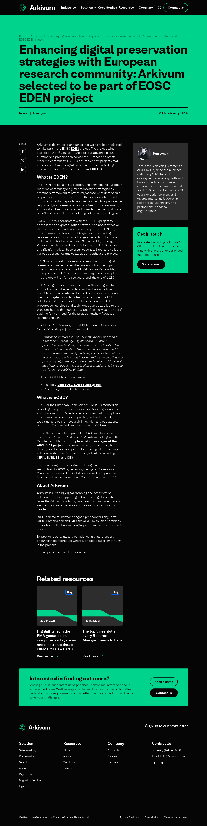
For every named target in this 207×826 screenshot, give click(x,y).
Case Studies (107, 7)
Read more (45, 656)
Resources (126, 7)
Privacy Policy (151, 817)
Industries (68, 7)
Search (23, 762)
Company (146, 7)
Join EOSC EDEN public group (80, 385)
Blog (69, 592)
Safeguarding (27, 750)
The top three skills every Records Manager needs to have (102, 635)
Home (22, 36)
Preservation (27, 756)
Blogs (66, 750)
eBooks (68, 756)
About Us (113, 750)
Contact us (176, 7)
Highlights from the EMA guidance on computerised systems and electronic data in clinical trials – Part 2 (56, 640)
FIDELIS (96, 169)
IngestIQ (24, 786)
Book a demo (151, 264)
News (23, 113)
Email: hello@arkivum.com (168, 756)
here (103, 425)
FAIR (81, 269)
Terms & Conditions (129, 817)
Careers (113, 756)
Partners (113, 762)
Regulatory (25, 774)
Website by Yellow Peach (176, 817)
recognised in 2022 (51, 469)
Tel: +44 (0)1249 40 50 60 (167, 750)
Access (23, 768)
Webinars (69, 762)
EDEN (75, 149)
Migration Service (30, 780)
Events (67, 768)
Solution (87, 7)
